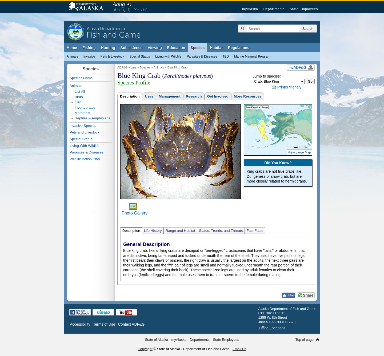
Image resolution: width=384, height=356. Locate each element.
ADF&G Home (127, 67)
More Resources (248, 96)
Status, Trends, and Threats (221, 231)
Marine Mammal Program (252, 56)
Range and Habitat (180, 231)
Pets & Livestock (112, 56)
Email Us (239, 349)
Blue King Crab (177, 67)
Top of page (304, 340)
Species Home (81, 78)
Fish (78, 102)
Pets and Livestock (84, 132)
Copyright (145, 349)
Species (197, 48)
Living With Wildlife (84, 146)
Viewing (155, 48)
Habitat (216, 48)
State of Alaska (88, 7)
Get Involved (218, 96)
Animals (72, 56)
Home (72, 48)
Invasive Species (83, 126)
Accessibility (80, 324)
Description (129, 96)
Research (194, 96)
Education (176, 48)
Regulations (238, 48)
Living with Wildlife (168, 56)
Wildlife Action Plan (85, 159)
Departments (274, 9)
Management (169, 96)
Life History (153, 231)
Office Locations (272, 328)
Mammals (82, 113)
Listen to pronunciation (129, 4)
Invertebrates (85, 108)
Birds (79, 97)
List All (80, 92)
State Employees (304, 9)
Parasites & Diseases (202, 56)
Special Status (139, 56)
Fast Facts (255, 231)
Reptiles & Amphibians (92, 118)
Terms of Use (104, 324)
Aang (119, 4)
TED (225, 56)
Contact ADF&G (131, 324)
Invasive (89, 56)
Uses (149, 96)
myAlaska (250, 9)
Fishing (89, 48)
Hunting (108, 48)
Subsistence (131, 48)
